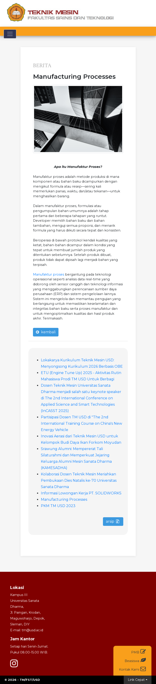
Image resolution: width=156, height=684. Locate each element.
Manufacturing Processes (64, 499)
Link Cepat (136, 680)
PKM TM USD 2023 (58, 506)
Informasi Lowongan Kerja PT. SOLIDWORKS (81, 493)
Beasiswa (135, 660)
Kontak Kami (132, 669)
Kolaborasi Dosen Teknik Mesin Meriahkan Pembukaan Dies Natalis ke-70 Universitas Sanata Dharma (78, 480)
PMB (138, 651)
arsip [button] (112, 521)
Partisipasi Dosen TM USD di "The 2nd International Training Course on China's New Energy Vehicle (81, 423)
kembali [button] (46, 332)
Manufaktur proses (48, 274)
